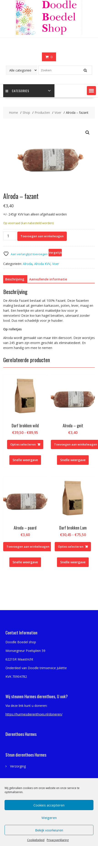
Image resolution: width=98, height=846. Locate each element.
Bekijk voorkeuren (49, 830)
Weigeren (49, 817)
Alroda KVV (42, 264)
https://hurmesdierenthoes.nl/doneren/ (33, 714)
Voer (55, 264)
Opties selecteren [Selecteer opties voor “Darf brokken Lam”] (70, 546)
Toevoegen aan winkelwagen (42, 236)
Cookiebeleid (35, 840)
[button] (91, 90)
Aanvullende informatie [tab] (48, 279)
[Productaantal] (9, 236)
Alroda (27, 264)
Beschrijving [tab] (14, 279)
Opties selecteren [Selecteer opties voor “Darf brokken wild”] (23, 444)
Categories (17, 90)
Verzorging (18, 766)
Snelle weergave (25, 460)
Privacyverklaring (58, 840)
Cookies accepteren (49, 805)
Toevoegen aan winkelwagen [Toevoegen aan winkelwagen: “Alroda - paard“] (27, 546)
